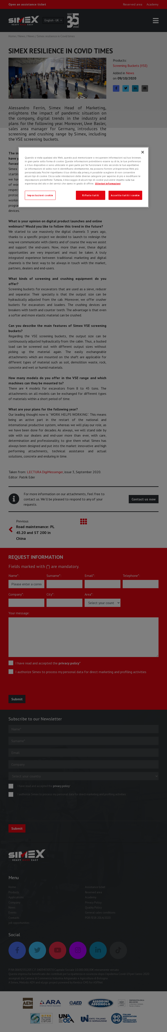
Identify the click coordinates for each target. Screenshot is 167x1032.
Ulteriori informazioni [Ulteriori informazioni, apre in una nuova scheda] (107, 183)
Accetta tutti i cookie (125, 195)
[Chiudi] (142, 152)
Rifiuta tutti (90, 195)
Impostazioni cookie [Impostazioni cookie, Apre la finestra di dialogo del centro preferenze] (40, 195)
